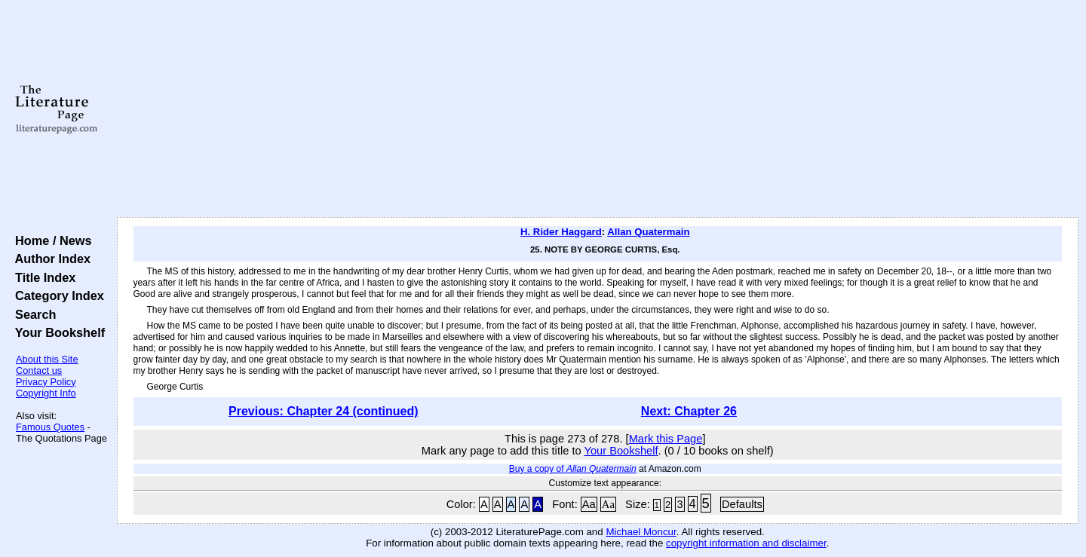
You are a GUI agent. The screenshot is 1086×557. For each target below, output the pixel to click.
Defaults (742, 504)
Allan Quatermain (648, 231)
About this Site (47, 359)
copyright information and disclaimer (746, 543)
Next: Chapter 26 (689, 411)
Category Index (56, 295)
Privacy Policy (46, 381)
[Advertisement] (597, 109)
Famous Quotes (50, 427)
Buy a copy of (573, 469)
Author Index (49, 258)
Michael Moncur (641, 531)
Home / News (50, 240)
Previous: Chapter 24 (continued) (324, 411)
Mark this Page (666, 439)
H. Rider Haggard (561, 231)
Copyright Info (46, 393)
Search (32, 314)
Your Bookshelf (56, 332)
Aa (589, 504)
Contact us (39, 370)
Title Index (41, 277)
